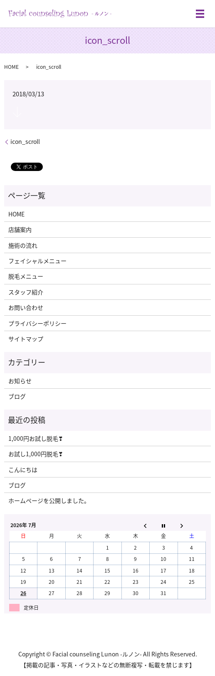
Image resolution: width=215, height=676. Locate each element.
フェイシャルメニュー (37, 260)
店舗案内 (20, 229)
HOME (11, 66)
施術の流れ (22, 245)
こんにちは (22, 469)
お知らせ (20, 381)
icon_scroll (25, 142)
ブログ (17, 396)
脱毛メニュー (25, 276)
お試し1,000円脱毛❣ (35, 454)
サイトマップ (25, 338)
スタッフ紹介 (25, 292)
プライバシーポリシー (37, 323)
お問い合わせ (25, 307)
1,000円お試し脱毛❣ (35, 438)
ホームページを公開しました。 (49, 500)
